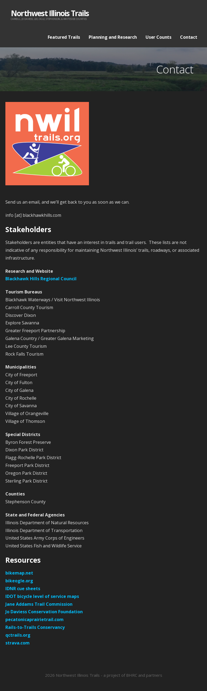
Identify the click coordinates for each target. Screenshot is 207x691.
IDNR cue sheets (22, 588)
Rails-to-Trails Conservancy (35, 627)
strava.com (17, 643)
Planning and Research (113, 37)
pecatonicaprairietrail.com (34, 619)
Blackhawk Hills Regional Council (41, 279)
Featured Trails (64, 37)
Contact (188, 37)
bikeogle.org (19, 581)
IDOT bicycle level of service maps (42, 596)
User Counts (158, 37)
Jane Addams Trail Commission (39, 604)
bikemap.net (19, 573)
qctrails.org (17, 635)
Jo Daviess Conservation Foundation (44, 612)
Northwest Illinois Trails (50, 13)
